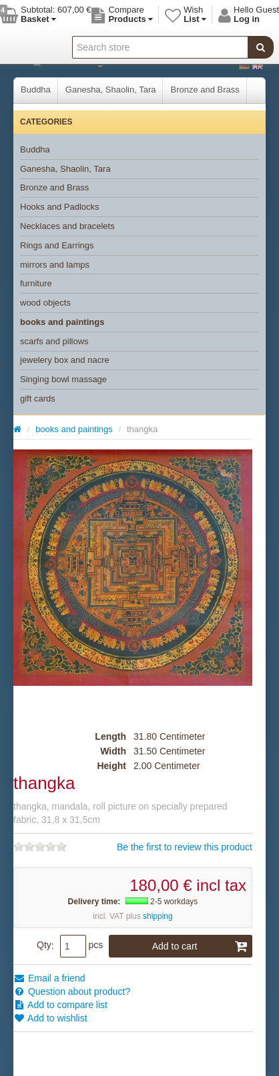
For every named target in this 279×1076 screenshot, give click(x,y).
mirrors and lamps (54, 265)
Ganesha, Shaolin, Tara (110, 90)
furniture (36, 283)
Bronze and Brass (204, 90)
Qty (44, 945)
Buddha (36, 90)
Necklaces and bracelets (67, 226)
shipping (158, 916)
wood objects (45, 303)
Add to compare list (60, 1004)
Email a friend (49, 978)
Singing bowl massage (63, 379)
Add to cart (200, 946)
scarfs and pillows (54, 341)
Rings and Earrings (57, 245)
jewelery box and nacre (64, 360)
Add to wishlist (50, 1018)
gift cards (37, 399)
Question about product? (71, 991)
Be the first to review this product (184, 847)
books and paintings (62, 322)
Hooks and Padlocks (59, 207)
